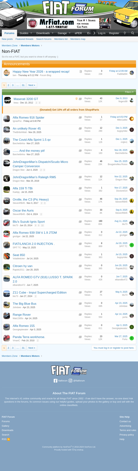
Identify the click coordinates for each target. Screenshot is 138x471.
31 (23, 85)
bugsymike (122, 131)
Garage (62, 33)
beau (16, 102)
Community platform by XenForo (69, 447)
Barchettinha (19, 143)
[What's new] (124, 33)
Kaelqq (16, 192)
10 (42, 225)
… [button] (18, 85)
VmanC (16, 340)
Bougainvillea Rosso (117, 164)
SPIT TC (17, 247)
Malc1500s (18, 318)
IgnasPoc (17, 121)
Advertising (125, 426)
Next (30, 85)
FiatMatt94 (122, 74)
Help (122, 439)
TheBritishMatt (20, 132)
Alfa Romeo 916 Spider (28, 117)
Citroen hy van (23, 266)
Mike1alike (122, 120)
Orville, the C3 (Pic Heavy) (31, 199)
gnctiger (16, 236)
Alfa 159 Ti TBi (23, 188)
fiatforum (60, 381)
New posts (7, 39)
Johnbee (17, 307)
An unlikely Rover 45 (27, 128)
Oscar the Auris (23, 210)
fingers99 (123, 101)
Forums (9, 33)
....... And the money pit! (29, 150)
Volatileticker (19, 258)
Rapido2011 (18, 269)
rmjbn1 (124, 142)
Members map (77, 39)
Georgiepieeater (20, 329)
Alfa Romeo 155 (24, 326)
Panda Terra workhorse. (29, 337)
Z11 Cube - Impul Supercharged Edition (40, 292)
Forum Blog (45, 75)
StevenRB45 (19, 203)
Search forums (44, 39)
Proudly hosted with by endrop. (69, 450)
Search (5, 434)
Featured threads (24, 39)
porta (125, 317)
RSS (6, 439)
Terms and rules (128, 430)
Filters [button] (128, 92)
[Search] (132, 33)
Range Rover (22, 314)
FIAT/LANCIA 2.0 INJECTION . (34, 244)
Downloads (43, 33)
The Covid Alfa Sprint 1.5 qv (32, 139)
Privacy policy (127, 434)
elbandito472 (19, 285)
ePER (78, 33)
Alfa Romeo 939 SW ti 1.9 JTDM (35, 232)
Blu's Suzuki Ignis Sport (29, 221)
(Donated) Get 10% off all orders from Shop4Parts (69, 109)
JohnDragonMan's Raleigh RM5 (34, 177)
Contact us (125, 421)
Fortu (124, 339)
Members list (61, 39)
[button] (31, 33)
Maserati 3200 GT (26, 99)
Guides (24, 33)
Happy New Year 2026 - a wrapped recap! (41, 71)
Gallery (5, 426)
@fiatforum (76, 381)
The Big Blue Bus (24, 303)
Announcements (17, 64)
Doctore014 (121, 191)
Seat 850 (19, 255)
